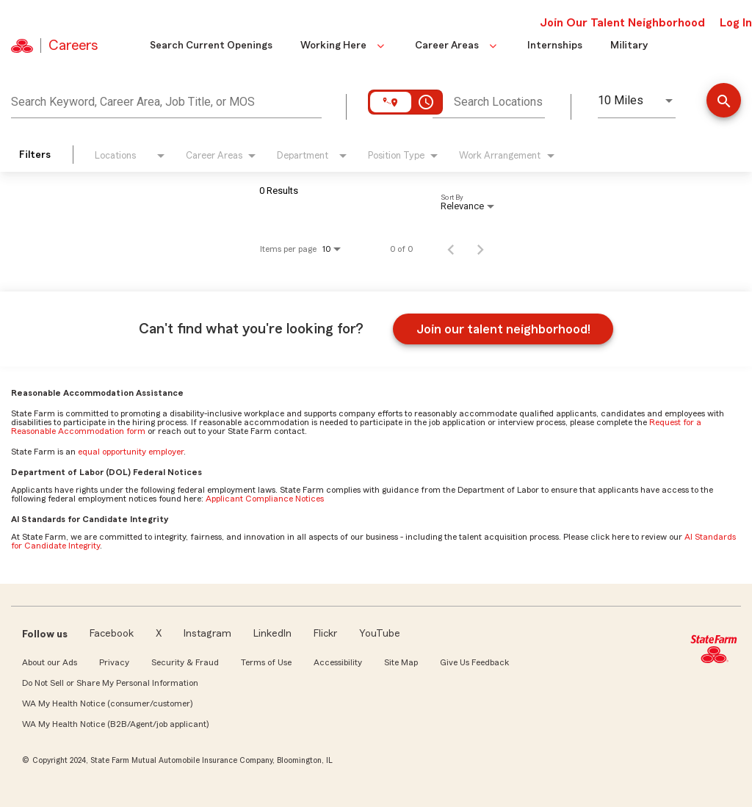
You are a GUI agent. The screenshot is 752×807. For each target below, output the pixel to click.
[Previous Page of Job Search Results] (451, 249)
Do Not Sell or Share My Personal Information (110, 682)
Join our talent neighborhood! (503, 329)
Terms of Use (266, 662)
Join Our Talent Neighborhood (622, 23)
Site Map (401, 662)
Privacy (114, 662)
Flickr (325, 634)
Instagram (207, 634)
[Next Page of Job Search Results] (480, 249)
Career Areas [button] (457, 45)
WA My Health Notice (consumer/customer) (107, 703)
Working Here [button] (343, 45)
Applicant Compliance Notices (265, 498)
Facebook (112, 634)
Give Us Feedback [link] (474, 662)
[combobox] (166, 99)
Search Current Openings (211, 45)
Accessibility (338, 662)
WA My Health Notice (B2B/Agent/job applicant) (115, 724)
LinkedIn (272, 634)
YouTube (379, 634)
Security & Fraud (185, 662)
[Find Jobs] (723, 101)
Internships (554, 45)
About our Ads (49, 662)
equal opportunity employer (131, 451)
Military (629, 45)
